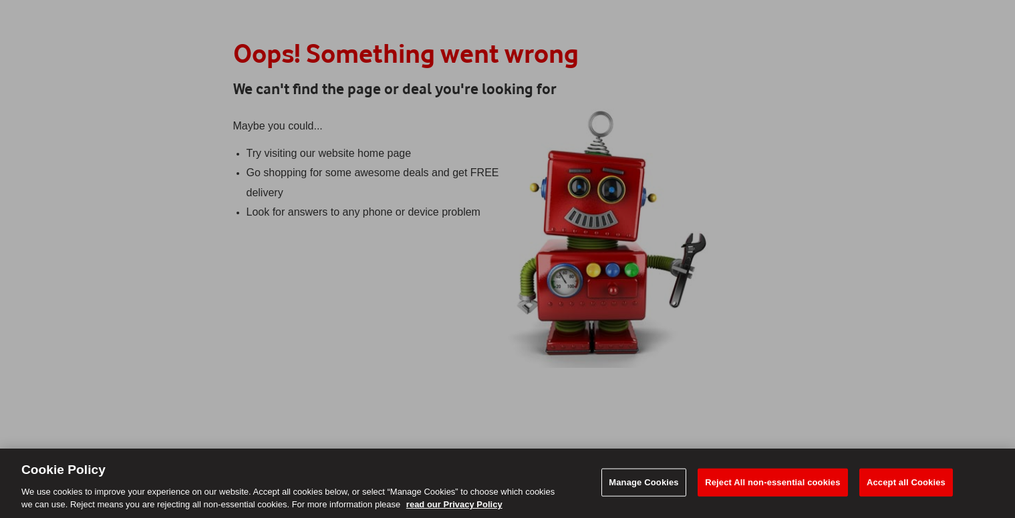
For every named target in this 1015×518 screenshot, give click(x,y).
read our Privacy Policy (454, 504)
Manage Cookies (643, 482)
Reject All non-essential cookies (772, 482)
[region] (507, 483)
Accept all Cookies (906, 482)
